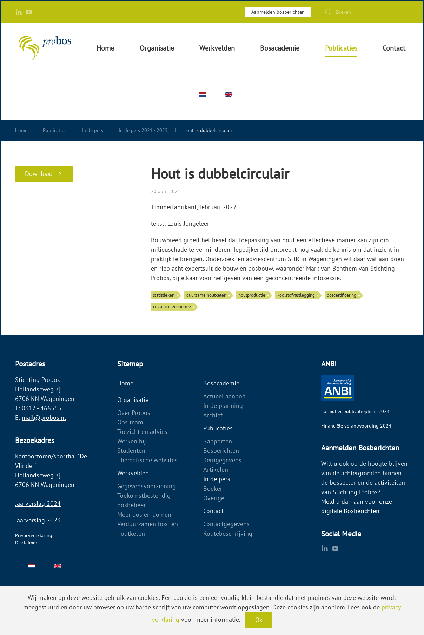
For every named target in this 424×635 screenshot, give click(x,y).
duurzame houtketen (206, 295)
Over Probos (133, 413)
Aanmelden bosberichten (278, 12)
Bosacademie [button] (279, 48)
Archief (213, 415)
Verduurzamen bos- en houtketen (147, 528)
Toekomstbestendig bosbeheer (144, 500)
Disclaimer (26, 543)
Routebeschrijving (227, 533)
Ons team (130, 422)
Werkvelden (133, 473)
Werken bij (131, 441)
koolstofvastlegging (296, 295)
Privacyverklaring (33, 535)
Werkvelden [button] (217, 48)
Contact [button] (394, 48)
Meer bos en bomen (144, 514)
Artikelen (215, 469)
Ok (259, 620)
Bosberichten (221, 451)
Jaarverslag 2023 (38, 520)
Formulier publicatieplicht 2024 (355, 411)
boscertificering (341, 295)
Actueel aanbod (224, 396)
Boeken (213, 488)
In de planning (223, 406)
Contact (213, 511)
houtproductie (251, 295)
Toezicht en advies (142, 432)
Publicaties (218, 428)
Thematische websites (147, 460)
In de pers (216, 479)
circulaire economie (172, 307)
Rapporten (217, 441)
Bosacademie (221, 383)
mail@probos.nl (44, 418)
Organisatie (132, 400)
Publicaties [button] (341, 48)
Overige (213, 498)
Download (44, 174)
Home (105, 48)
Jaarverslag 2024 (38, 504)
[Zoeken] (367, 12)
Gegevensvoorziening (146, 486)
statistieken (163, 295)
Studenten (131, 451)
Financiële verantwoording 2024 (356, 426)
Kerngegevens (222, 460)
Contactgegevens (226, 524)
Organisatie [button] (157, 48)
